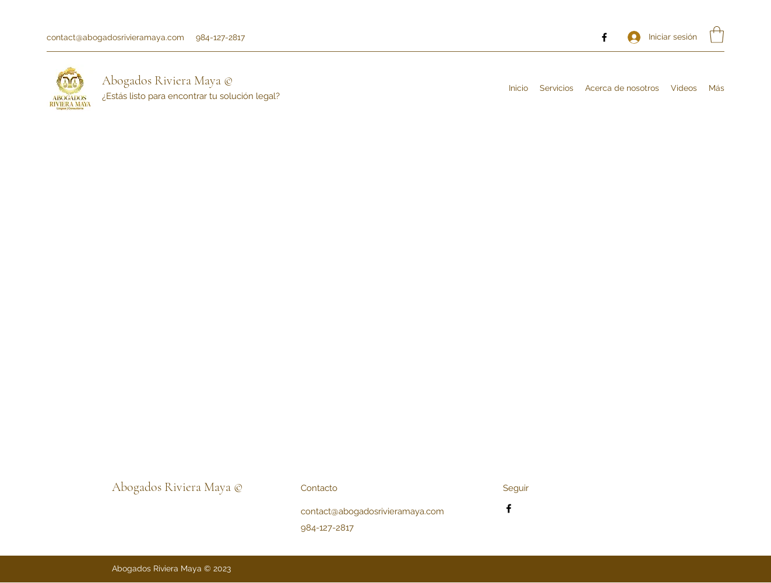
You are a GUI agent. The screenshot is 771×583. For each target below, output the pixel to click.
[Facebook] (604, 37)
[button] (717, 34)
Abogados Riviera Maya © (167, 80)
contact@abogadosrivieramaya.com (115, 37)
